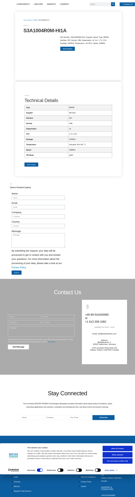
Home (25, 20)
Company (64, 4)
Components (23, 4)
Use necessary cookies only (117, 483)
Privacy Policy (19, 247)
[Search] (113, 4)
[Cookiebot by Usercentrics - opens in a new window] (13, 492)
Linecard (38, 4)
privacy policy (51, 322)
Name (15, 173)
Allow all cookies (117, 471)
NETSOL (72, 93)
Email (14, 183)
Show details (110, 493)
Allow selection (117, 477)
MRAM (35, 20)
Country (16, 202)
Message (16, 211)
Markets (51, 4)
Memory (30, 20)
